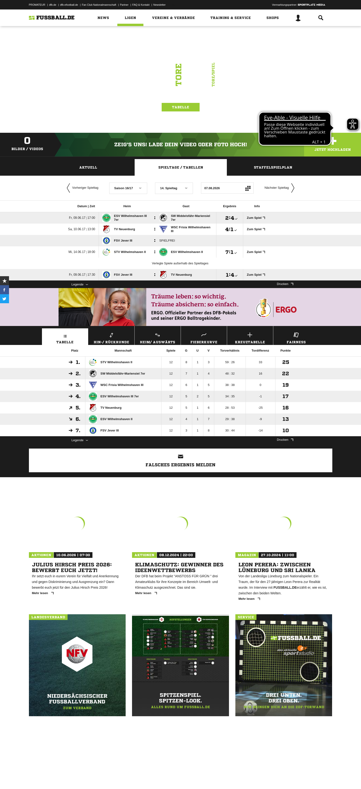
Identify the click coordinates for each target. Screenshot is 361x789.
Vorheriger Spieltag (81, 188)
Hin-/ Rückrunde (111, 337)
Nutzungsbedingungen (88, 777)
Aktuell (88, 167)
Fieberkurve (203, 337)
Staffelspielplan (273, 167)
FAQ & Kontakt (141, 4)
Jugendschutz (114, 777)
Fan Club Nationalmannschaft (99, 4)
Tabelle (180, 112)
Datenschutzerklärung (59, 777)
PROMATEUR (37, 4)
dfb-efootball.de (69, 4)
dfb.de (52, 4)
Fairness (296, 337)
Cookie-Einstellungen (167, 777)
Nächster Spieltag (281, 188)
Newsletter (159, 4)
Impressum (35, 777)
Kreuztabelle (250, 337)
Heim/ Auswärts (157, 337)
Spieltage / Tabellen (180, 167)
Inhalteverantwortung (139, 777)
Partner (124, 4)
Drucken (285, 284)
